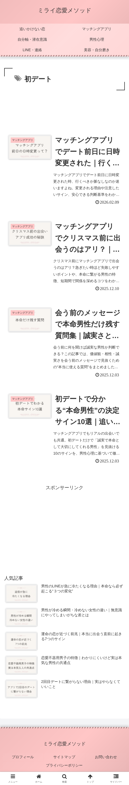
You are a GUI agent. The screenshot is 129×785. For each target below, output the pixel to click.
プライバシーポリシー (64, 763)
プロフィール (23, 755)
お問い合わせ (106, 755)
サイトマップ (64, 755)
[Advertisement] (64, 107)
